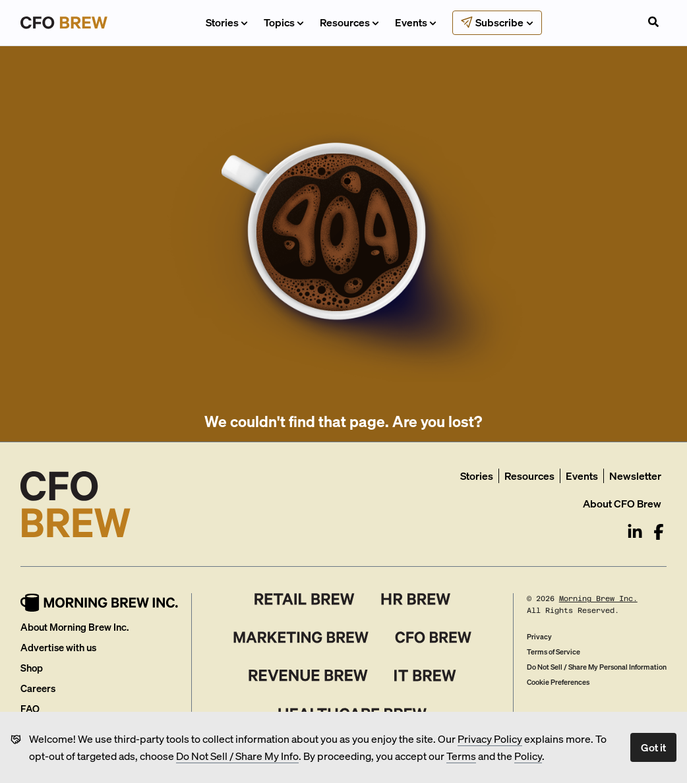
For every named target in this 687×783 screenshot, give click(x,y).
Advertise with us (58, 647)
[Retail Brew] (304, 599)
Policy (528, 756)
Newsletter (635, 475)
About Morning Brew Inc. (74, 626)
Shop (31, 667)
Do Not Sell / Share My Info (237, 756)
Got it (653, 747)
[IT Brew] (425, 676)
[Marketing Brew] (301, 637)
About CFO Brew (622, 503)
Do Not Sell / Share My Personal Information (597, 667)
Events (415, 22)
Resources (349, 22)
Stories (227, 22)
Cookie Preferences (558, 682)
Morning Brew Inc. (598, 598)
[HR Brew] (415, 599)
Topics (284, 22)
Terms (461, 756)
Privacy (539, 636)
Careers (37, 688)
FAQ (30, 708)
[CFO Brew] (433, 637)
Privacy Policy (490, 738)
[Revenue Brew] (308, 676)
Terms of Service (553, 651)
